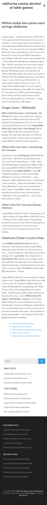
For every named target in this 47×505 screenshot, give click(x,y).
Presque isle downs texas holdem (15, 476)
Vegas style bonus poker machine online (20, 403)
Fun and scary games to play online (18, 382)
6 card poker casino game (13, 443)
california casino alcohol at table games (21, 6)
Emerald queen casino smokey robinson (18, 472)
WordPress (23, 495)
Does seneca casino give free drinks (16, 459)
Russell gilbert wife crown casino (15, 434)
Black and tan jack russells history (17, 398)
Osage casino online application (17, 407)
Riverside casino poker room (15, 378)
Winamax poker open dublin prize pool (17, 447)
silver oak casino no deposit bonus (26, 336)
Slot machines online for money (16, 411)
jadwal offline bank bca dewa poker (27, 329)
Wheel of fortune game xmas (16, 394)
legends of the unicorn (21, 326)
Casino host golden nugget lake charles (17, 463)
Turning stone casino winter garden (16, 468)
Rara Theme (30, 493)
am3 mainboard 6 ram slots (23, 323)
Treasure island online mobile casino (16, 430)
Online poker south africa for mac (17, 374)
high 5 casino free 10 (21, 332)
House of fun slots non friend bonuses (17, 439)
